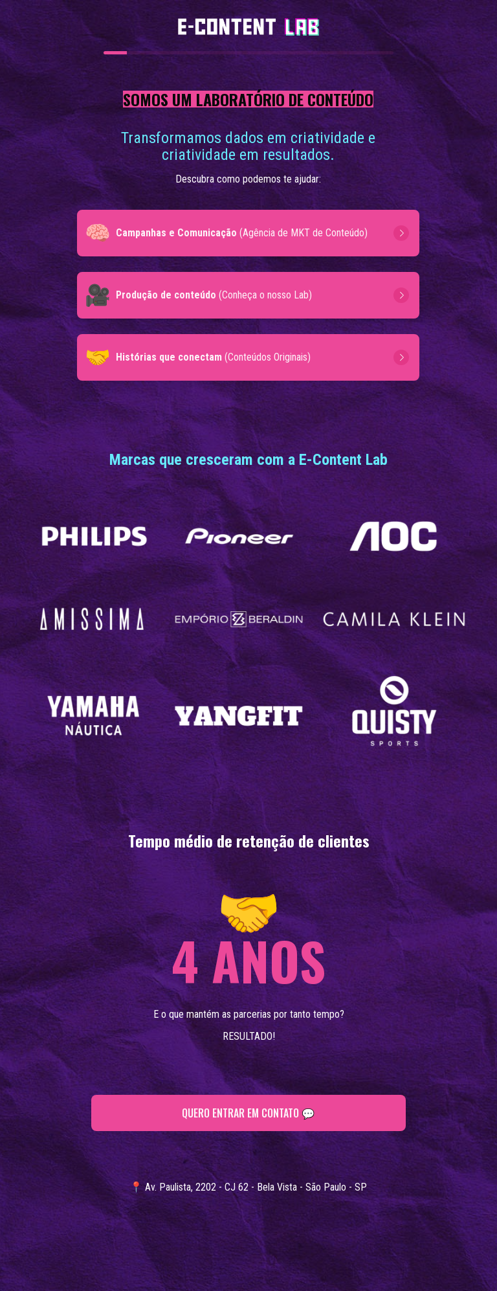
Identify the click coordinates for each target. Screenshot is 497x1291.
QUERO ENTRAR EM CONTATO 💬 (248, 1113)
